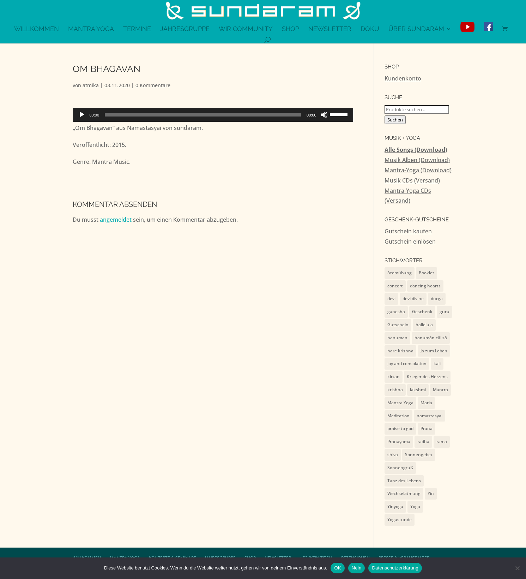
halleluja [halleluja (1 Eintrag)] (424, 325)
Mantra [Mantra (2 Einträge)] (440, 390)
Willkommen (36, 29)
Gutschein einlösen (410, 241)
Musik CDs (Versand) (412, 180)
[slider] (203, 115)
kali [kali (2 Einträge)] (437, 363)
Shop (290, 29)
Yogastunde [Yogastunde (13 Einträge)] (399, 520)
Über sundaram (416, 29)
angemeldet (116, 219)
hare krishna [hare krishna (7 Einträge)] (400, 351)
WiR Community (246, 29)
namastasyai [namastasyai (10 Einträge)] (429, 416)
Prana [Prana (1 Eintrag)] (427, 428)
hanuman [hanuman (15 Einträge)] (397, 338)
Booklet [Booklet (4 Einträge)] (426, 273)
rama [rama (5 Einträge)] (441, 441)
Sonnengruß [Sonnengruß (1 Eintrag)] (400, 468)
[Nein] (517, 568)
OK (337, 568)
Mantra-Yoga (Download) (418, 170)
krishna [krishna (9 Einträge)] (395, 390)
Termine (137, 29)
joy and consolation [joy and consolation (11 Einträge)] (407, 363)
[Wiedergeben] (81, 114)
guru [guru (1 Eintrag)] (444, 312)
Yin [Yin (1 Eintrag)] (431, 493)
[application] (213, 115)
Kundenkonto (403, 78)
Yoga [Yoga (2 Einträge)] (415, 506)
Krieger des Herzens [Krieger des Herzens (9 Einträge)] (427, 377)
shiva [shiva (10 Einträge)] (392, 455)
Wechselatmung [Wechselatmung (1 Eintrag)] (404, 493)
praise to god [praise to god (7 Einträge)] (400, 428)
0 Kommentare (152, 85)
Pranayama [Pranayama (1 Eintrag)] (398, 441)
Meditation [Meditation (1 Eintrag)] (398, 416)
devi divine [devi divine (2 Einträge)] (413, 299)
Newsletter (329, 29)
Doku (370, 29)
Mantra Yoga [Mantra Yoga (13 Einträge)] (400, 403)
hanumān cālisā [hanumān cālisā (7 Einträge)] (431, 338)
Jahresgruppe (185, 29)
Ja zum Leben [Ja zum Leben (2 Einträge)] (434, 351)
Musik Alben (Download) (417, 160)
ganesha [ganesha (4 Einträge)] (396, 312)
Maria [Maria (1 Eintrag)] (426, 403)
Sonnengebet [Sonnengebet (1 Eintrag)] (419, 455)
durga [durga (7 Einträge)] (437, 299)
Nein (357, 568)
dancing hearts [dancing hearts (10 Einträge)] (425, 286)
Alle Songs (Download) (416, 150)
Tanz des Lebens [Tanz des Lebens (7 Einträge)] (404, 481)
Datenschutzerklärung (395, 568)
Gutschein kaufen (408, 231)
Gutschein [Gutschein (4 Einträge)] (398, 325)
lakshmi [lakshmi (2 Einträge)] (418, 390)
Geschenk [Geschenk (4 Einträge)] (422, 312)
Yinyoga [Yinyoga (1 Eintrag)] (395, 506)
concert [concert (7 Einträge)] (395, 286)
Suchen (395, 120)
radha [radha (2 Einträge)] (423, 441)
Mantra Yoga (91, 29)
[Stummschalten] (324, 114)
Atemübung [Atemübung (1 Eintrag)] (399, 273)
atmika (91, 85)
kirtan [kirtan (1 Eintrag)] (393, 377)
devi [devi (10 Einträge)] (391, 299)
